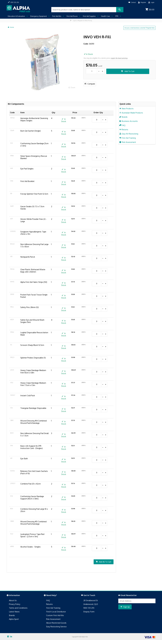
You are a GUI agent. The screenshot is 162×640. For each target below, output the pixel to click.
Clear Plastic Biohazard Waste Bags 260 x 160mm (32, 270)
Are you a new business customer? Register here (139, 28)
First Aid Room (72, 16)
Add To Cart (129, 71)
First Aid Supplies (89, 16)
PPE (116, 16)
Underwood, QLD (90, 604)
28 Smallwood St (90, 600)
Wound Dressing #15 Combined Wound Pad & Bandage (33, 522)
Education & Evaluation (16, 16)
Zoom (73, 87)
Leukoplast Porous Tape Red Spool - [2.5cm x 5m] (32, 535)
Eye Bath (24, 458)
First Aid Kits (56, 16)
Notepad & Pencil (27, 257)
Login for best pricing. (119, 58)
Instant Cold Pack (27, 395)
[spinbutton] (91, 71)
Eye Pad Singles (26, 168)
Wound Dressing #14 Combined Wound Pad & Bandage (33, 422)
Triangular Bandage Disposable (33, 408)
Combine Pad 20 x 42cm (30, 484)
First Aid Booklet (27, 181)
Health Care (105, 16)
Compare (91, 84)
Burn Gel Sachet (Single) (30, 131)
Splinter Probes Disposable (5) (33, 358)
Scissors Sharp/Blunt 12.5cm (32, 345)
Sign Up (126, 607)
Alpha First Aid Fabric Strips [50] (33, 282)
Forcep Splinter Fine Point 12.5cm (34, 194)
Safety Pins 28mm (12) (29, 307)
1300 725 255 (88, 608)
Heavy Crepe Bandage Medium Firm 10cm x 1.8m (33, 371)
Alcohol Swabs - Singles (30, 547)
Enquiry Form (88, 611)
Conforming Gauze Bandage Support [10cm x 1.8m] (32, 497)
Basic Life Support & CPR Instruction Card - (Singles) (31, 447)
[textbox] (83, 9)
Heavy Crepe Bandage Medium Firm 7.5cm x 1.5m (33, 384)
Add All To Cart (105, 562)
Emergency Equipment (38, 16)
